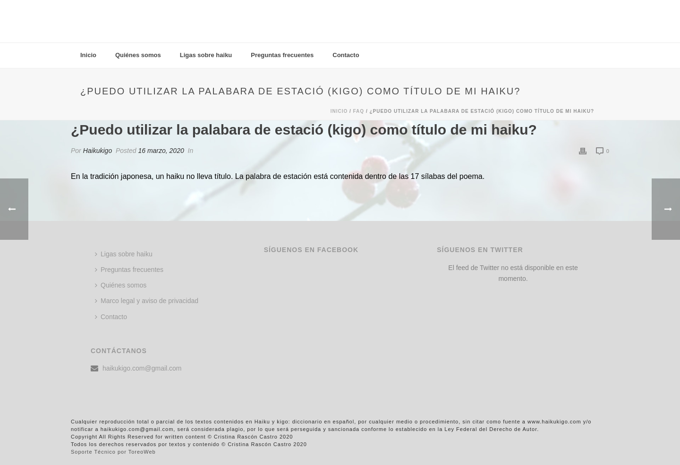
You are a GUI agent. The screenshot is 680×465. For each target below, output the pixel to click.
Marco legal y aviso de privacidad (146, 300)
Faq (359, 111)
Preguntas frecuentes (282, 55)
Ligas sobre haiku (206, 55)
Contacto (345, 55)
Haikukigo (97, 150)
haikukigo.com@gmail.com (142, 368)
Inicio (88, 55)
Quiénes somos (138, 55)
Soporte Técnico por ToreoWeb (113, 452)
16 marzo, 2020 (161, 150)
